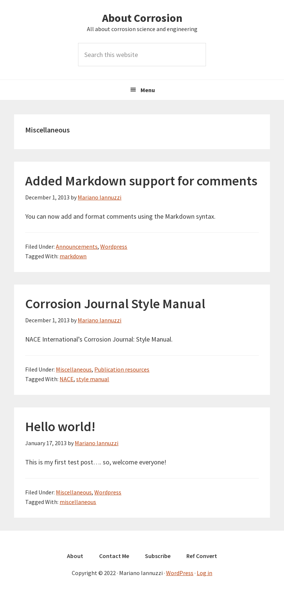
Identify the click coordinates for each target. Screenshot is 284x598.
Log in (204, 573)
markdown (73, 256)
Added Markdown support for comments (141, 180)
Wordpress (113, 246)
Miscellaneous (74, 369)
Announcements (77, 246)
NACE (67, 379)
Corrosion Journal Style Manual (115, 303)
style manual (92, 379)
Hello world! (60, 426)
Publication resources (121, 369)
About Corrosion (142, 18)
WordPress (179, 573)
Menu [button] (148, 90)
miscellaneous (78, 501)
